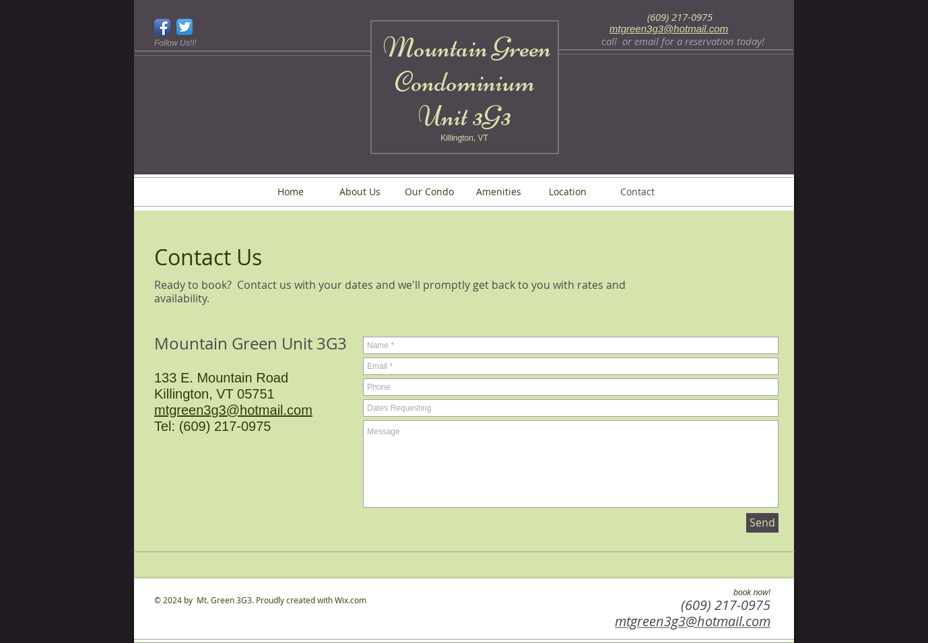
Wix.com (350, 600)
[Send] (762, 523)
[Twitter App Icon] (184, 27)
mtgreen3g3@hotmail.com (668, 28)
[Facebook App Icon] (162, 27)
